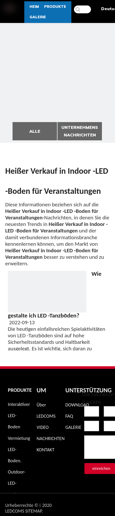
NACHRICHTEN (51, 438)
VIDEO (43, 427)
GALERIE (73, 427)
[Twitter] (104, 504)
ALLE (34, 131)
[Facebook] (91, 504)
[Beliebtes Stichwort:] (78, 9)
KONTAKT (45, 450)
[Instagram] (77, 504)
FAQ (69, 416)
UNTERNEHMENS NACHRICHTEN (79, 131)
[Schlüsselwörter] (82, 9)
